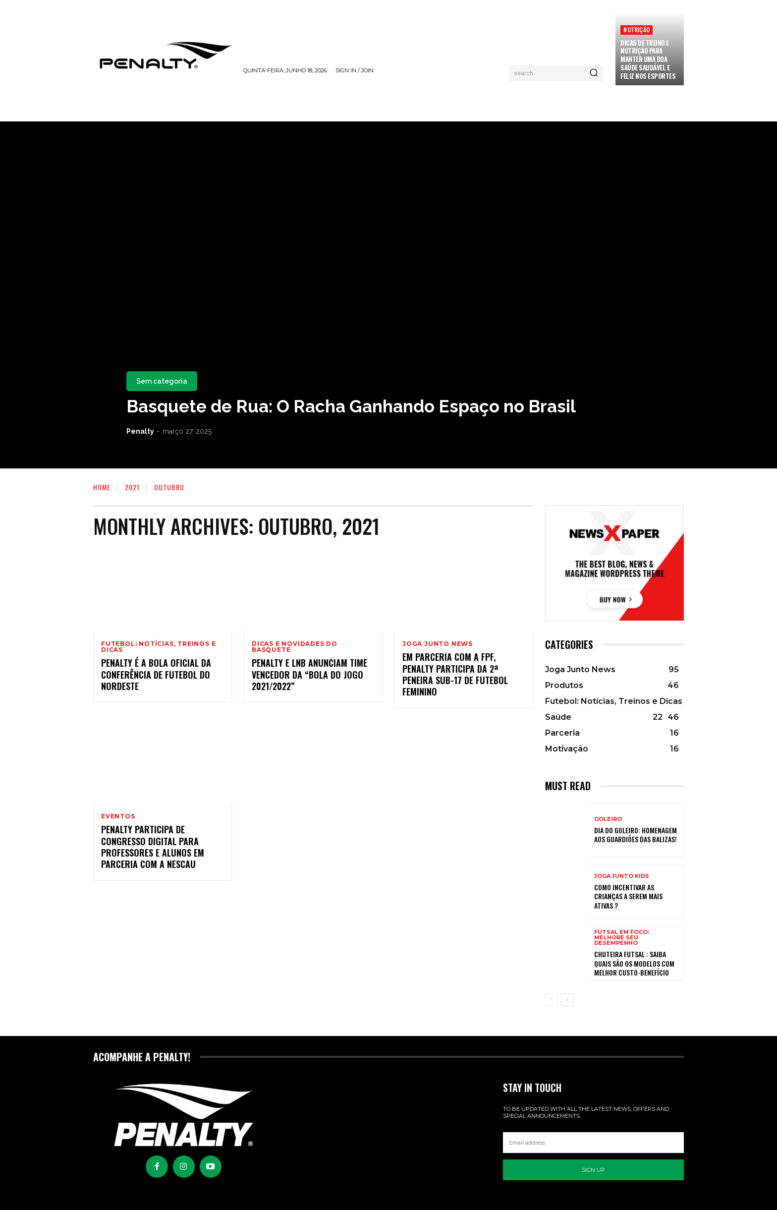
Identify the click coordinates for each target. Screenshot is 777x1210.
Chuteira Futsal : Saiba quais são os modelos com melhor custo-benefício (634, 963)
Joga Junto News (437, 644)
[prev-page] (551, 999)
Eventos (118, 816)
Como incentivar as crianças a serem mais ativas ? (628, 896)
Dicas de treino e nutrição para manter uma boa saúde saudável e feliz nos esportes (647, 59)
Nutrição (636, 29)
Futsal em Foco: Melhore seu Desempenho (621, 937)
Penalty (140, 431)
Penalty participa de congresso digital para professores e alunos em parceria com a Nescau (152, 847)
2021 (132, 487)
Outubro (169, 487)
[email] (593, 1142)
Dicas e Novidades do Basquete (294, 647)
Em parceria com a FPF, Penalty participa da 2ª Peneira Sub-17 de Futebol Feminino (455, 674)
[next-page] (567, 999)
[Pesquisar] (593, 73)
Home (102, 487)
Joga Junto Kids (621, 876)
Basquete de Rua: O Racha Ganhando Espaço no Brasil (351, 406)
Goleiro (608, 819)
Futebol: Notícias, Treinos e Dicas (158, 647)
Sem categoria (161, 381)
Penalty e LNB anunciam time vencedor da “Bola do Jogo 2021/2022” (309, 675)
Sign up (593, 1169)
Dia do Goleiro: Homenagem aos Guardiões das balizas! (635, 834)
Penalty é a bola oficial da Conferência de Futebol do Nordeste (156, 675)
